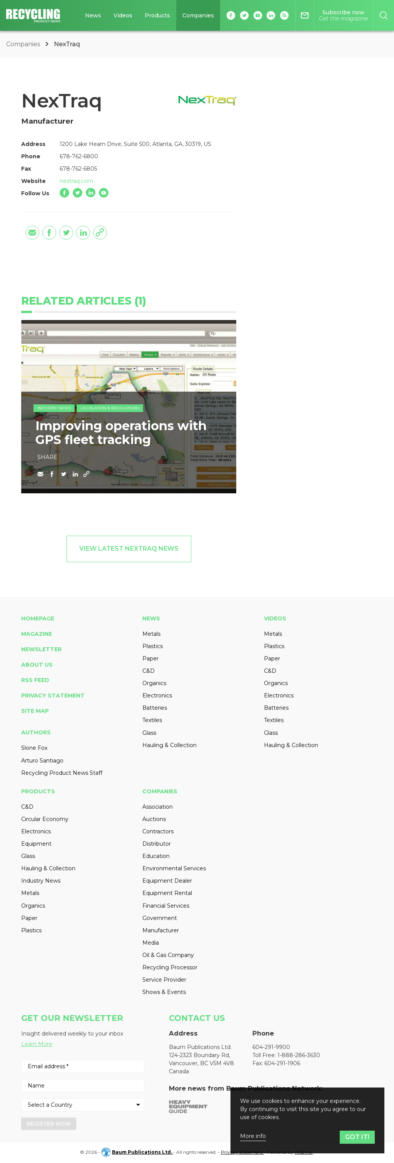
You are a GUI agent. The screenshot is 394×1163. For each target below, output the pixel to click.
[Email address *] (82, 1066)
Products (38, 791)
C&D (148, 671)
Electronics (157, 695)
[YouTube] (104, 193)
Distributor (156, 844)
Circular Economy (44, 819)
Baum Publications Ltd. (142, 1152)
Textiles (152, 720)
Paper (150, 658)
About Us (37, 665)
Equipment (36, 844)
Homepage (37, 618)
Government (159, 918)
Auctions (154, 819)
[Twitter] (77, 193)
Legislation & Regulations (109, 408)
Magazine (36, 634)
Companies (24, 44)
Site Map (35, 711)
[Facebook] (64, 193)
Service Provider (164, 980)
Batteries (154, 708)
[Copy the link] (100, 233)
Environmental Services (174, 868)
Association (157, 807)
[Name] (82, 1085)
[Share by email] (32, 233)
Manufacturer (160, 930)
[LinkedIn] (90, 193)
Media (150, 943)
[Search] (383, 15)
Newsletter (41, 649)
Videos (275, 618)
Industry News (54, 408)
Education (156, 856)
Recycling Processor (169, 967)
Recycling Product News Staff (61, 773)
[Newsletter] (305, 15)
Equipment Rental (167, 893)
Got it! (357, 1137)
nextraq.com (76, 181)
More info (253, 1136)
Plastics (152, 646)
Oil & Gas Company (168, 955)
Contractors (158, 831)
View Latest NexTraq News (129, 548)
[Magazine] (343, 15)
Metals (151, 634)
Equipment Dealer (167, 881)
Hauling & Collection (169, 745)
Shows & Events (164, 992)
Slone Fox (34, 748)
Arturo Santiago (42, 760)
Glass (149, 733)
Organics (154, 683)
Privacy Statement (53, 695)
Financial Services (165, 906)
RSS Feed (35, 680)
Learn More (36, 1044)
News (151, 618)
